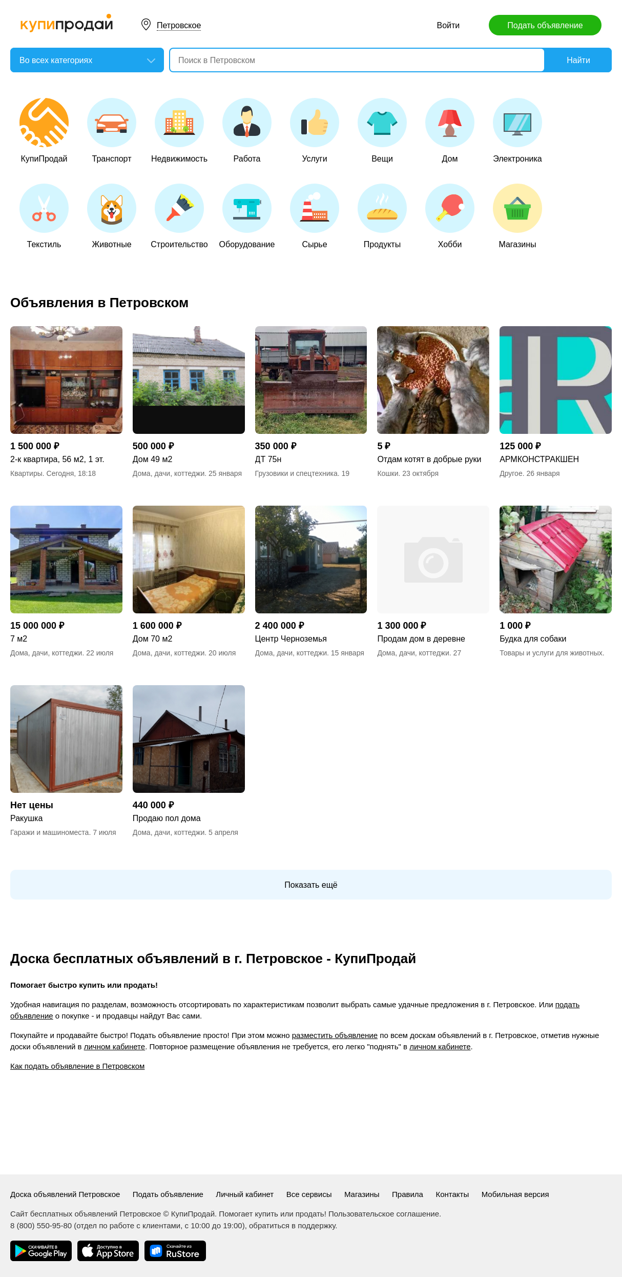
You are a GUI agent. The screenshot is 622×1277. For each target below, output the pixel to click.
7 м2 (18, 638)
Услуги (314, 130)
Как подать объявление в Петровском (77, 1066)
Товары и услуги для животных (551, 653)
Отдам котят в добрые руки (429, 459)
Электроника (517, 130)
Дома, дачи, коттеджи (168, 473)
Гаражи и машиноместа (49, 832)
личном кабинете (114, 1046)
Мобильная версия (515, 1194)
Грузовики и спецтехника (296, 473)
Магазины (517, 216)
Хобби (449, 216)
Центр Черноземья (291, 638)
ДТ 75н (268, 459)
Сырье (314, 216)
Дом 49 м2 (153, 459)
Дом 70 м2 (153, 638)
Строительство (179, 216)
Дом (449, 130)
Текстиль (44, 216)
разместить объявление (335, 1035)
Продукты (382, 216)
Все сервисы (309, 1194)
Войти (448, 25)
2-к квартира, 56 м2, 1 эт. (57, 459)
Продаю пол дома (167, 818)
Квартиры (26, 473)
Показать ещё (310, 885)
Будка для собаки (533, 638)
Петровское (179, 25)
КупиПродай (44, 130)
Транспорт (111, 130)
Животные (111, 216)
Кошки (387, 473)
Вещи (382, 130)
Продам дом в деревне (421, 638)
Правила (407, 1194)
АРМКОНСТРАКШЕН (539, 459)
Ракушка (26, 818)
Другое (511, 473)
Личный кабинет (245, 1194)
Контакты (452, 1194)
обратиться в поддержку (292, 1225)
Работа (247, 130)
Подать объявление (545, 25)
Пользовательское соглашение (383, 1213)
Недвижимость (179, 130)
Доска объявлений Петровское (65, 1194)
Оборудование (247, 216)
